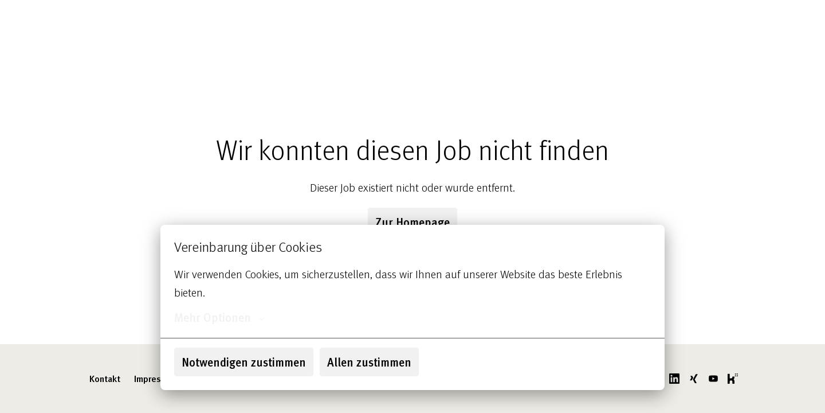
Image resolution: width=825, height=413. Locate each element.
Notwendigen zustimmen (244, 362)
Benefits (550, 23)
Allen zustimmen (369, 362)
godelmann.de (707, 23)
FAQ (647, 23)
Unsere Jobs (493, 23)
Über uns (435, 23)
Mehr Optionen (219, 317)
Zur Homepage (412, 222)
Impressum (155, 378)
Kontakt (104, 378)
